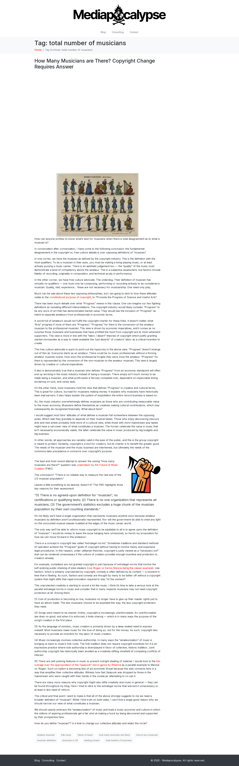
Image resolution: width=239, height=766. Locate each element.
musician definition (46, 740)
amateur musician (46, 735)
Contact (134, 32)
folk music (66, 735)
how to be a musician (147, 735)
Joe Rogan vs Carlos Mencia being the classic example (120, 568)
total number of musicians (119, 740)
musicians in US (70, 740)
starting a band (91, 740)
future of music (85, 735)
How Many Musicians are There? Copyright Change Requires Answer (94, 64)
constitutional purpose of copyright (70, 297)
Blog (103, 32)
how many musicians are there (114, 735)
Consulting (118, 32)
